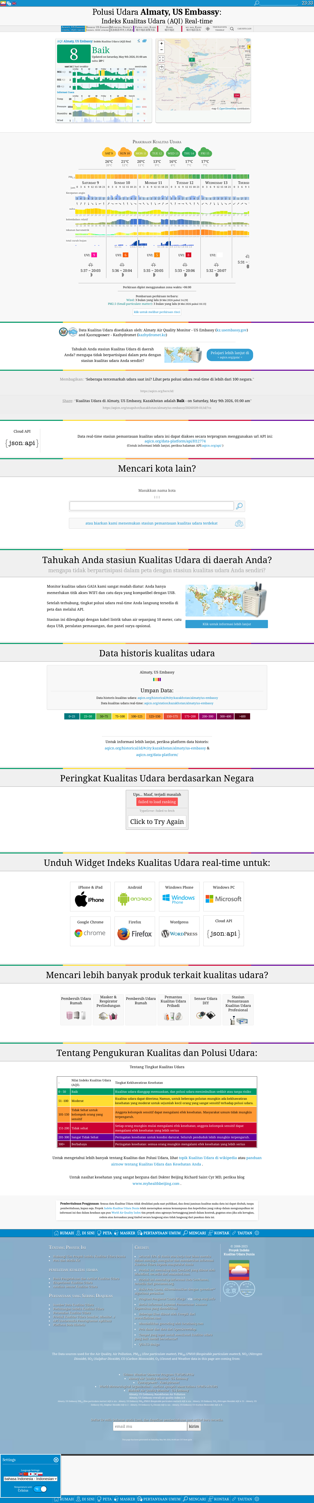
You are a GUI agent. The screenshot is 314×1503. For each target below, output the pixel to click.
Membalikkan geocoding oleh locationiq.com (171, 1482)
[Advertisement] (157, 783)
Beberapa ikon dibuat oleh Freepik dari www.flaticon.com (165, 1474)
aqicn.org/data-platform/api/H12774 (175, 431)
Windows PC (224, 942)
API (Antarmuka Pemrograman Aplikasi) (82, 1479)
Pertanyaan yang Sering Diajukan (81, 1454)
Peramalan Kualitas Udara (72, 1471)
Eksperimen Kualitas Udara (72, 1441)
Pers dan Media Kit (66, 1419)
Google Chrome (90, 977)
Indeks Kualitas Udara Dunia (122, 1366)
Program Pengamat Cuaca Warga (162, 1457)
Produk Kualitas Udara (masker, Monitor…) (84, 1475)
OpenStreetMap (228, 99)
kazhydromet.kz (152, 325)
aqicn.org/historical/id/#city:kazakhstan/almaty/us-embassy (155, 738)
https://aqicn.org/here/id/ (157, 381)
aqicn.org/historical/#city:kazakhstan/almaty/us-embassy (178, 688)
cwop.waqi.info (204, 1457)
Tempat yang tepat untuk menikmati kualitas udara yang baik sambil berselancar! (173, 1495)
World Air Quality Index (126, 1371)
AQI (74, 32)
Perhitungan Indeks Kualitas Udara (78, 1467)
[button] (237, 88)
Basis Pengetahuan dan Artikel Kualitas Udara (86, 1437)
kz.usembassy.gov (231, 320)
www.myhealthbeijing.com (156, 1341)
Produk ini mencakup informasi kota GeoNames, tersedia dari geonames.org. (172, 1440)
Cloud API (224, 976)
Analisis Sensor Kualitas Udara (75, 1445)
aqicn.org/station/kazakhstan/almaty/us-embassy (178, 693)
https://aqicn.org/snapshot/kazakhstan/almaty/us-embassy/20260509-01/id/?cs (157, 398)
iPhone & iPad (90, 942)
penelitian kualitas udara (73, 1428)
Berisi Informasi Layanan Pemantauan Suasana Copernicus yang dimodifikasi (171, 1464)
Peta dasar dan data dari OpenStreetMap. (168, 1487)
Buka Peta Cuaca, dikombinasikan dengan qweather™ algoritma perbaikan (175, 1449)
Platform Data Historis (69, 1483)
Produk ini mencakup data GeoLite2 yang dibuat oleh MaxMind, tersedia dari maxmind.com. (175, 1430)
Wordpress (179, 977)
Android (135, 942)
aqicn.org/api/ (211, 436)
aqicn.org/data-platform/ (157, 745)
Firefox (135, 977)
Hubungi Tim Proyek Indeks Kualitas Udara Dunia (89, 1415)
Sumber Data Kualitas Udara (73, 1463)
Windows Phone (179, 942)
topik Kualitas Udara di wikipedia (208, 1315)
